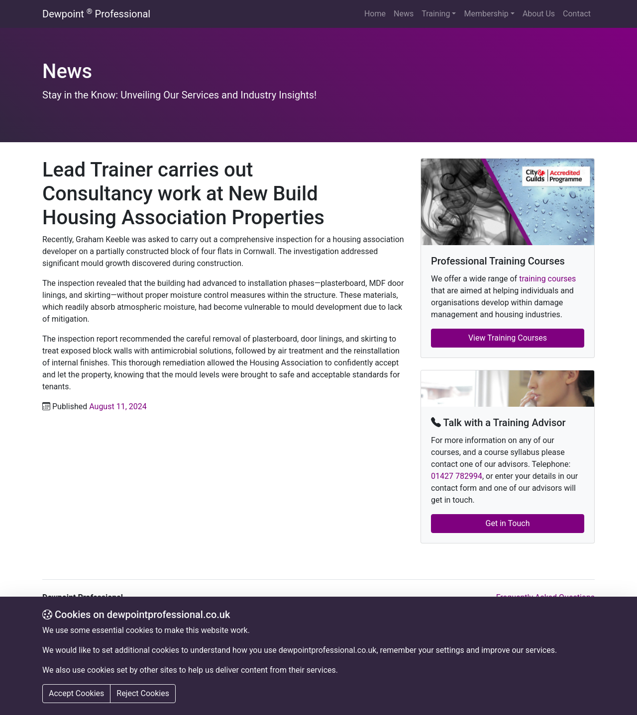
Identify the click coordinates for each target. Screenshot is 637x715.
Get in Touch (508, 523)
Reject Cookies (142, 693)
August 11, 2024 (118, 406)
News (404, 13)
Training (436, 13)
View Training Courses (507, 338)
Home (375, 13)
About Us (539, 13)
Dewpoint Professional (96, 13)
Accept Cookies (76, 693)
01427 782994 (456, 476)
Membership (486, 13)
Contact (577, 13)
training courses (547, 278)
